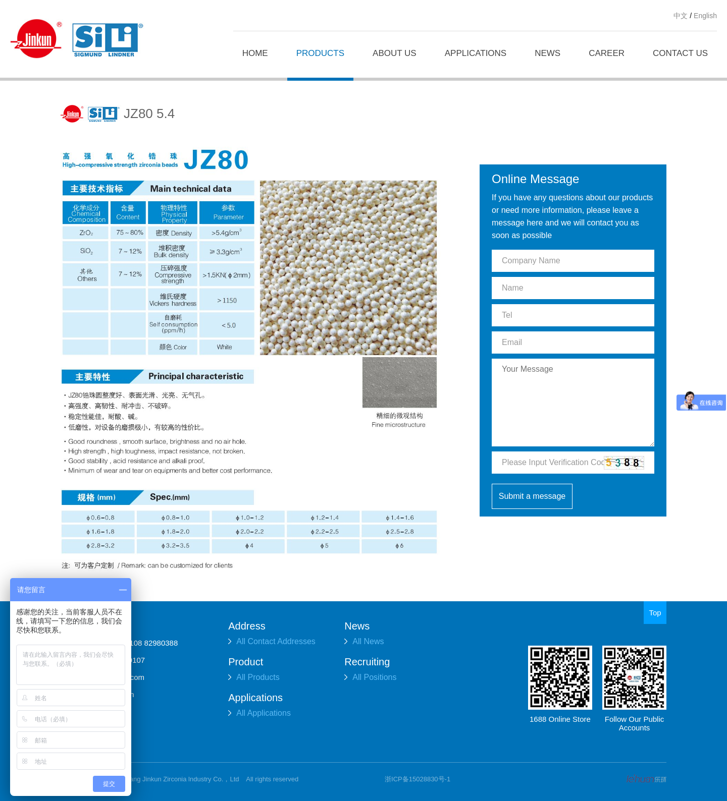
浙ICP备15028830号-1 (417, 779)
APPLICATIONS (476, 53)
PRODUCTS (320, 53)
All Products (253, 677)
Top (655, 612)
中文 (680, 16)
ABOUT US (395, 53)
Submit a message (532, 496)
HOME (255, 53)
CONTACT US (680, 53)
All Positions (370, 677)
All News (364, 641)
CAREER (607, 53)
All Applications (259, 713)
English (705, 16)
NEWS (547, 53)
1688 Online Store (560, 719)
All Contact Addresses (272, 641)
